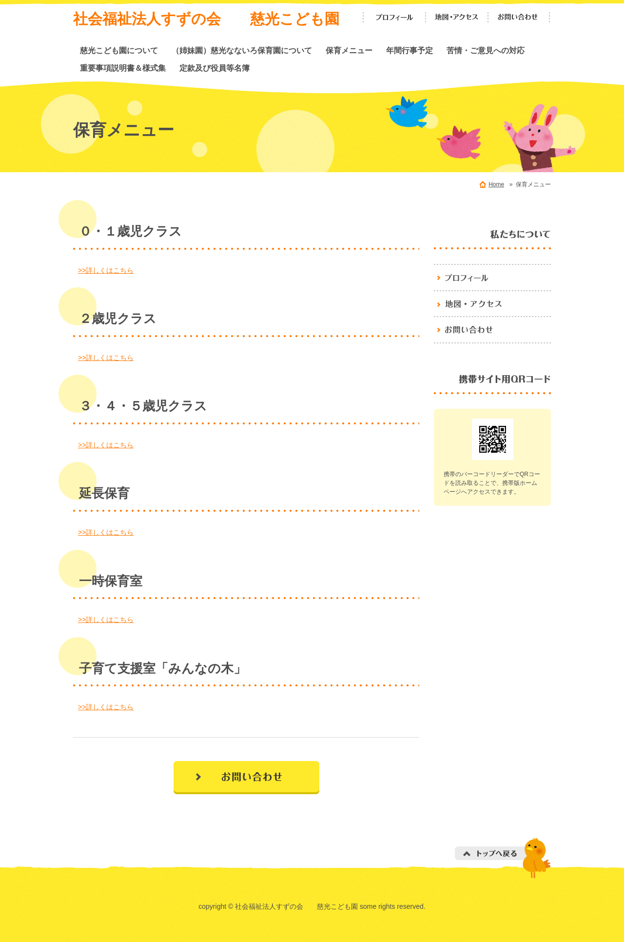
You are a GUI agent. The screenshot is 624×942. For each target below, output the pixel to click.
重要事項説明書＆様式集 (123, 67)
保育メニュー (349, 50)
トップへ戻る (503, 858)
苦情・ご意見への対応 (486, 50)
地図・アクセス (456, 17)
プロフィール (394, 17)
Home (496, 184)
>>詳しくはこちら (106, 270)
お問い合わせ (519, 17)
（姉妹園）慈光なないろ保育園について (242, 50)
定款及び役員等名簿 (214, 67)
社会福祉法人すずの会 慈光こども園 (206, 19)
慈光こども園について (119, 50)
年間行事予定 (409, 50)
